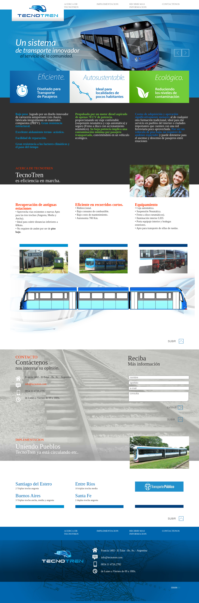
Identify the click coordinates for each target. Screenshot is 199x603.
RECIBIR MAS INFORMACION (138, 5)
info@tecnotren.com (35, 384)
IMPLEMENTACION (107, 4)
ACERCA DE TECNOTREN (71, 5)
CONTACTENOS (171, 4)
